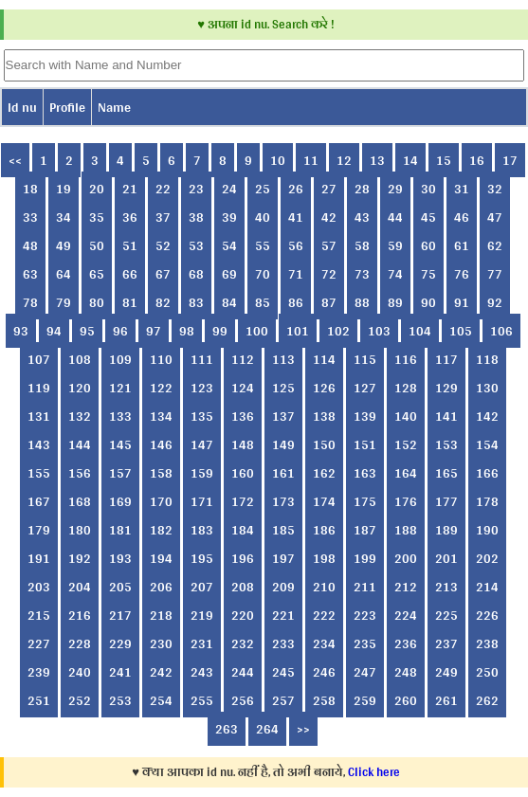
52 (163, 245)
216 (79, 615)
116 (405, 359)
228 (79, 643)
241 (120, 672)
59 (395, 245)
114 (324, 359)
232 (242, 643)
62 (494, 245)
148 (242, 444)
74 (395, 274)
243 (202, 672)
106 (501, 330)
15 (443, 160)
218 (161, 615)
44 (395, 217)
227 (38, 643)
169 (120, 501)
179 (38, 529)
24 (229, 188)
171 (202, 501)
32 (494, 188)
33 (30, 217)
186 (324, 529)
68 (196, 274)
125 (283, 387)
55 (262, 245)
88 (362, 302)
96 (120, 330)
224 (405, 615)
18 (30, 188)
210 (324, 586)
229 (120, 643)
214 (487, 586)
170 (161, 501)
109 (120, 359)
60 (428, 245)
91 (461, 302)
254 (161, 700)
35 (96, 217)
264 (267, 728)
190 (487, 529)
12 (344, 160)
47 (494, 217)
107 (38, 359)
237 (446, 643)
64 (63, 274)
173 (283, 501)
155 (38, 473)
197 (283, 558)
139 (365, 416)
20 (96, 188)
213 (446, 586)
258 (324, 700)
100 (257, 330)
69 (229, 274)
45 (428, 217)
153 (446, 444)
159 (202, 473)
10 (277, 160)
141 (446, 416)
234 (324, 643)
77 (494, 274)
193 (120, 558)
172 (242, 501)
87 (329, 302)
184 (242, 529)
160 (242, 473)
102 (338, 330)
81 (129, 302)
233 (283, 643)
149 (283, 444)
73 (362, 274)
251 (38, 700)
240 (79, 672)
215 (38, 615)
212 (405, 586)
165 (446, 473)
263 (226, 728)
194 (161, 558)
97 (153, 330)
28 (362, 188)
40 (262, 217)
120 (79, 387)
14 (410, 160)
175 (365, 501)
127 (365, 387)
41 (295, 217)
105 (460, 330)
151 (365, 444)
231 (202, 643)
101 (297, 330)
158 (161, 473)
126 (324, 387)
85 (262, 302)
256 (242, 700)
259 (365, 700)
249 (446, 672)
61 (461, 245)
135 (202, 416)
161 (283, 473)
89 (395, 302)
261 (446, 700)
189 (446, 529)
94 (54, 330)
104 (420, 330)
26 (295, 188)
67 (163, 274)
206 (161, 586)
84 (229, 302)
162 (324, 473)
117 (446, 359)
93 (20, 330)
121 (120, 387)
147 (202, 444)
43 (362, 217)
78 (30, 302)
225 (446, 615)
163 (365, 473)
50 (96, 245)
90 (428, 302)
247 (365, 672)
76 (461, 274)
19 (63, 188)
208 (242, 586)
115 (365, 359)
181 (120, 529)
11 (311, 160)
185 (283, 529)
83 (196, 302)
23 (196, 188)
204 (79, 586)
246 (324, 672)
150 (324, 444)
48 (30, 245)
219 (202, 615)
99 (220, 330)
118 (487, 359)
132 (79, 416)
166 (487, 473)
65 (96, 274)
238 (487, 643)
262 (487, 700)
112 (242, 359)
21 (129, 188)
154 (487, 444)
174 (324, 501)
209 (283, 586)
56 (295, 245)
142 (487, 416)
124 (242, 387)
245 (283, 672)
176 (405, 501)
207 (202, 586)
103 (379, 330)
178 (487, 501)
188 (405, 529)
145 (120, 444)
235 (365, 643)
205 (120, 586)
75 (428, 274)
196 (242, 558)
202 (487, 558)
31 (461, 188)
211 (365, 586)
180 (79, 529)
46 (461, 217)
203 (38, 586)
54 (229, 245)
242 (161, 672)
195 (202, 558)
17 (510, 160)
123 (202, 387)
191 (38, 558)
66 (129, 274)
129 (446, 387)
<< (15, 160)
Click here (374, 772)
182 (161, 529)
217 (120, 615)
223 (365, 615)
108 (79, 359)
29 (395, 188)
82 (163, 302)
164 (405, 473)
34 (63, 217)
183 (202, 529)
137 (283, 416)
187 (365, 529)
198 (324, 558)
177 (446, 501)
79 (63, 302)
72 (329, 274)
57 (329, 245)
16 (476, 160)
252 (79, 700)
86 (295, 302)
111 (202, 359)
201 (446, 558)
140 (405, 416)
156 (79, 473)
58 (362, 245)
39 (229, 217)
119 (38, 387)
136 (242, 416)
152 (405, 444)
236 (405, 643)
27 (329, 188)
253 (120, 700)
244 (242, 672)
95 (87, 330)
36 (129, 217)
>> (303, 728)
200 (405, 558)
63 (30, 274)
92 (494, 302)
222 (324, 615)
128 (405, 387)
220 (242, 615)
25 (262, 188)
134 (161, 416)
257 (283, 700)
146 (161, 444)
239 (38, 672)
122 (161, 387)
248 (405, 672)
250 (487, 672)
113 (283, 359)
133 (120, 416)
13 (377, 160)
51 (129, 245)
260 (405, 700)
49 (63, 245)
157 (120, 473)
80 (96, 302)
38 (196, 217)
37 (163, 217)
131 (38, 416)
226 (487, 615)
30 (428, 188)
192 (79, 558)
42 (329, 217)
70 (262, 274)
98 (186, 330)
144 (79, 444)
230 (161, 643)
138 (324, 416)
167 (38, 501)
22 (163, 188)
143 (38, 444)
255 (202, 700)
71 (295, 274)
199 (365, 558)
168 (79, 501)
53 (196, 245)
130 (487, 387)
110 (161, 359)
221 (283, 615)
